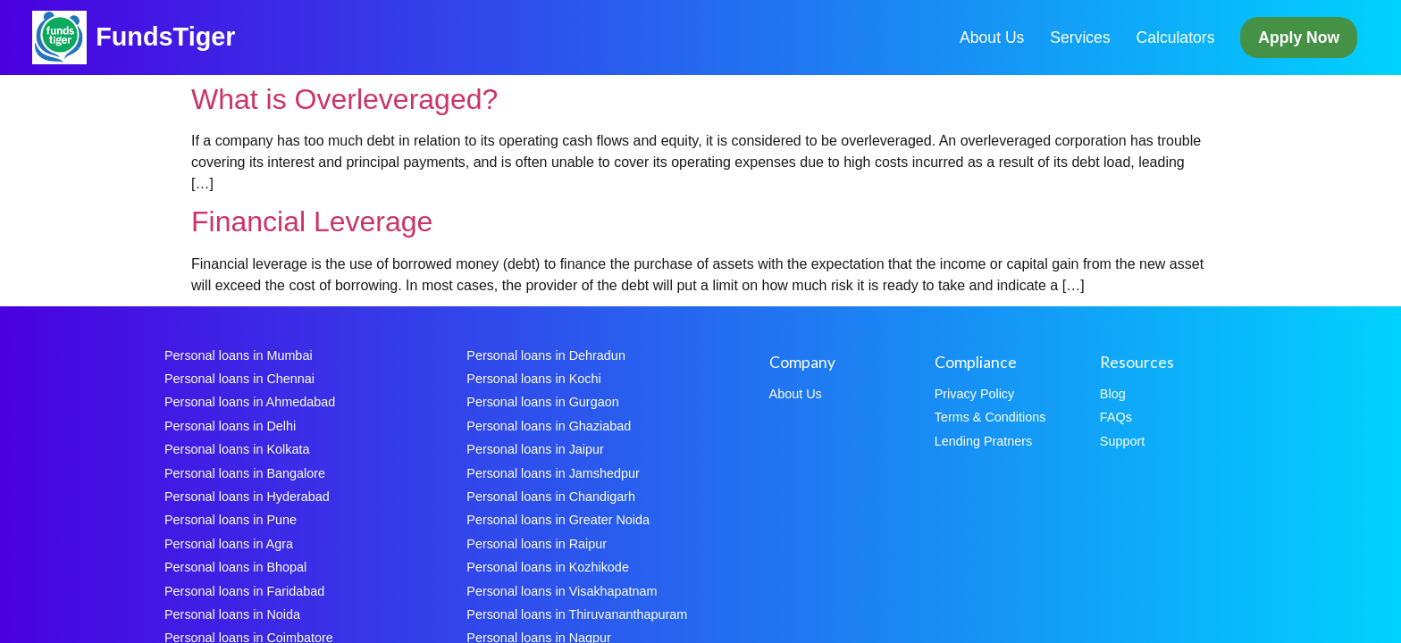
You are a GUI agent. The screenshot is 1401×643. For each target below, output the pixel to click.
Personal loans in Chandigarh (550, 496)
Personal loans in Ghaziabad (548, 426)
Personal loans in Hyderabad (247, 496)
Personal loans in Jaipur (535, 449)
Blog (1113, 394)
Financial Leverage (311, 221)
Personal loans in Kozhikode (547, 567)
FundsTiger (165, 36)
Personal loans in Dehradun (545, 355)
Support (1122, 441)
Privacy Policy (975, 394)
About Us (992, 37)
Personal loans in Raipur (536, 544)
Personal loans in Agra (228, 544)
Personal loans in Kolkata (236, 449)
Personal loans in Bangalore (244, 473)
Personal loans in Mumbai (238, 355)
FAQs (1116, 417)
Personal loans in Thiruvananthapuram (576, 614)
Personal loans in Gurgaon (542, 402)
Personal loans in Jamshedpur (553, 473)
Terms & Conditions (990, 417)
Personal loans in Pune (230, 520)
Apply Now (1298, 37)
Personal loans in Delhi (230, 426)
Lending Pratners (984, 441)
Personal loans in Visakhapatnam (561, 591)
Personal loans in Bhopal (235, 567)
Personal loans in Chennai (239, 379)
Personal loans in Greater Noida (558, 520)
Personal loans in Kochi (533, 379)
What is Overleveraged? (344, 99)
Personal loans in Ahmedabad (249, 402)
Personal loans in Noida (232, 614)
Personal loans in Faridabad (244, 591)
